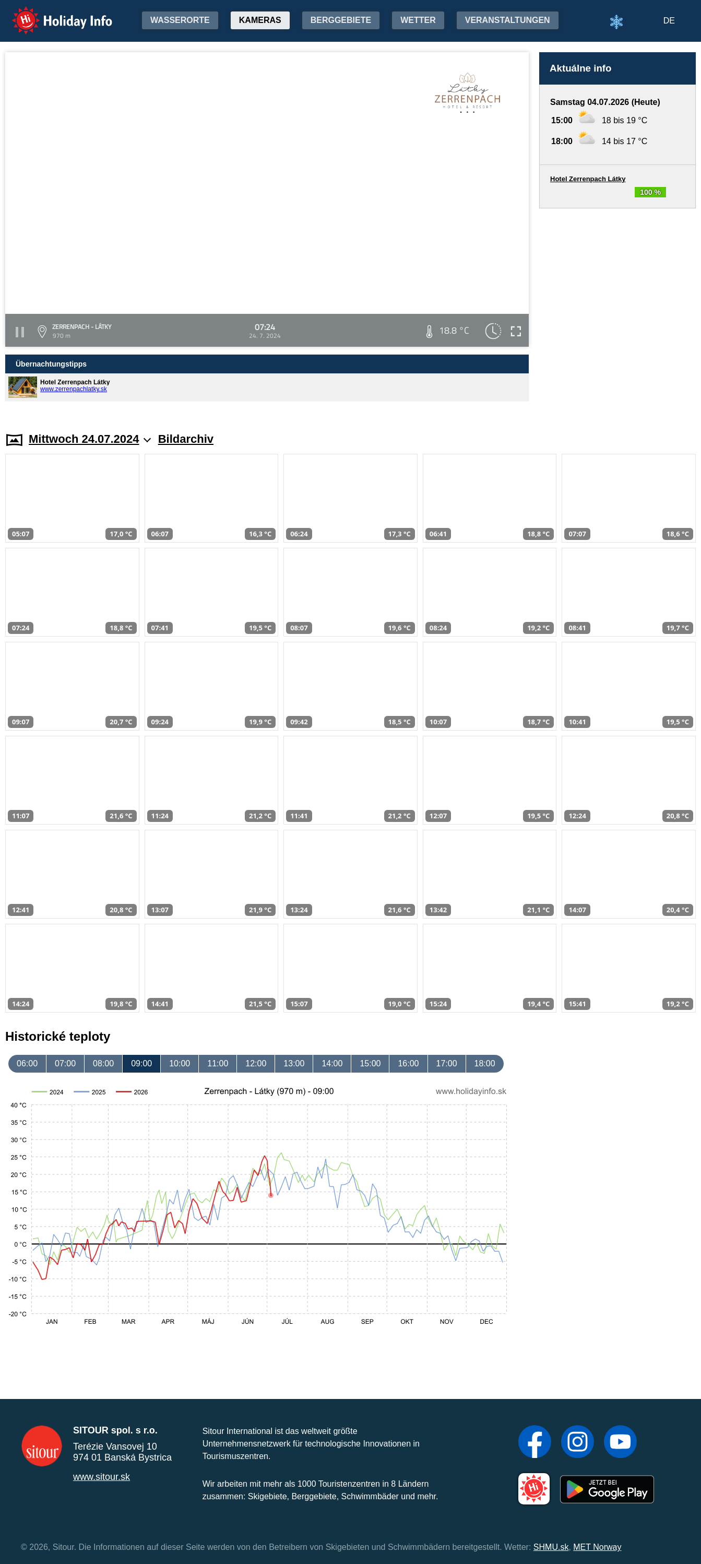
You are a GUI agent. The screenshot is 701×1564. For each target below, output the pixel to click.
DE (669, 20)
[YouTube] (620, 1443)
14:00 (332, 1063)
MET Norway (597, 1547)
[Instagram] (577, 1443)
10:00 (179, 1063)
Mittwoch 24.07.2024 (90, 438)
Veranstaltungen (507, 20)
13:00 (293, 1063)
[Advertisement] (617, 310)
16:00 (408, 1063)
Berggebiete (341, 20)
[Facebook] (534, 1443)
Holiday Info (52, 13)
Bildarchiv (185, 438)
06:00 (27, 1063)
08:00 (103, 1063)
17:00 (446, 1063)
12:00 (255, 1063)
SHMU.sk (551, 1547)
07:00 (65, 1063)
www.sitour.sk (101, 1477)
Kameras (260, 20)
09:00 (141, 1063)
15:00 (370, 1063)
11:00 (217, 1063)
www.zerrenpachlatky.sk (73, 389)
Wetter (418, 20)
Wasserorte (180, 20)
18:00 (484, 1063)
